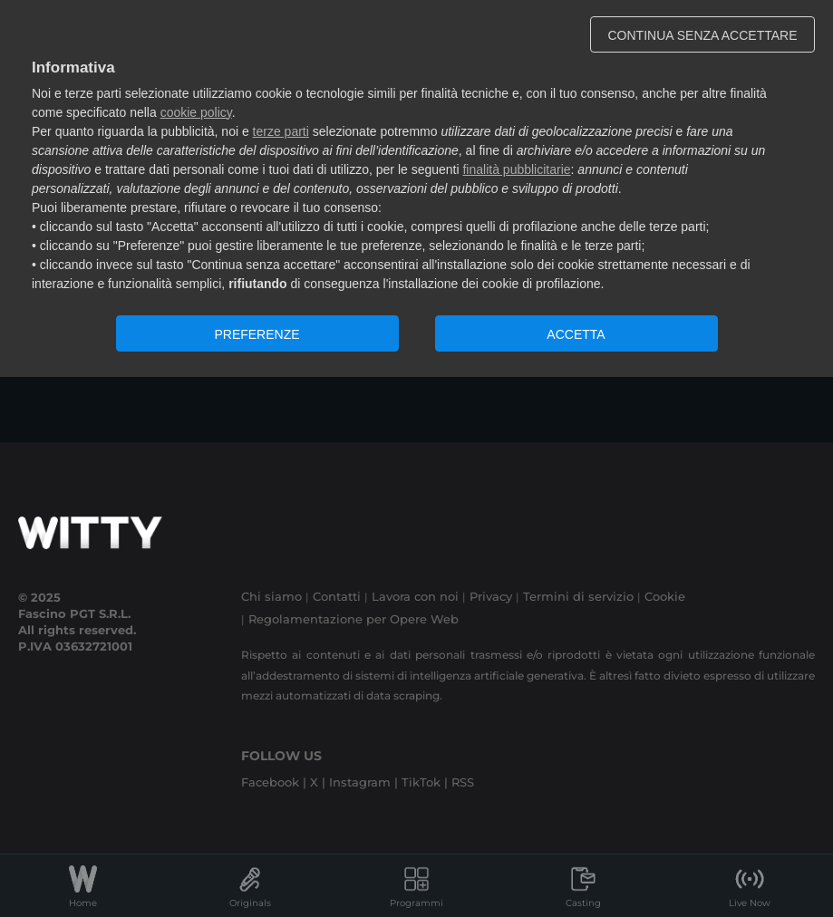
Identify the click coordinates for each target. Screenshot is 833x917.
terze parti (281, 131)
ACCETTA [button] (576, 334)
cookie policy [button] (196, 112)
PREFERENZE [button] (256, 334)
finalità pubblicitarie (516, 169)
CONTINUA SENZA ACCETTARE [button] (703, 35)
